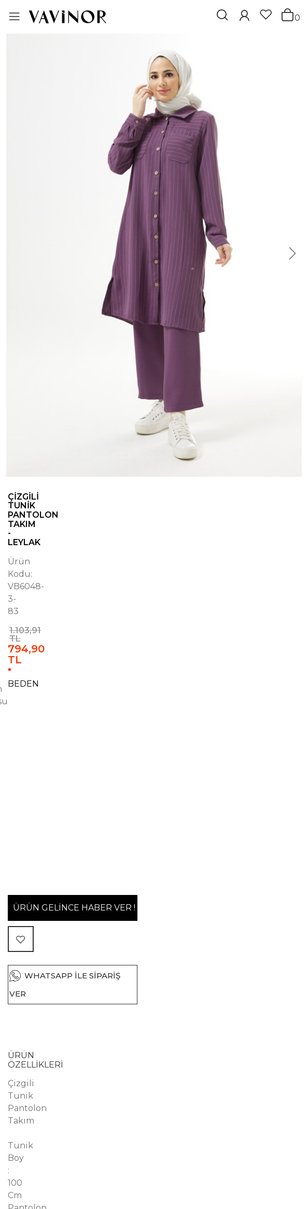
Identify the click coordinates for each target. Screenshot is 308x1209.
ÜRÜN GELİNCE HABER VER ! (138, 639)
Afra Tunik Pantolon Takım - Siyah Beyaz (69, 1156)
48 (145, 594)
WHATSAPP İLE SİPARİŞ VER (161, 676)
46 (114, 594)
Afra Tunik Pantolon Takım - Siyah (219, 1152)
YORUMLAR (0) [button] (39, 852)
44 (83, 594)
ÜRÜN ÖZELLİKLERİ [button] (50, 738)
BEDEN (29, 571)
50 (176, 594)
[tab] (154, 741)
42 (52, 594)
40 (21, 594)
